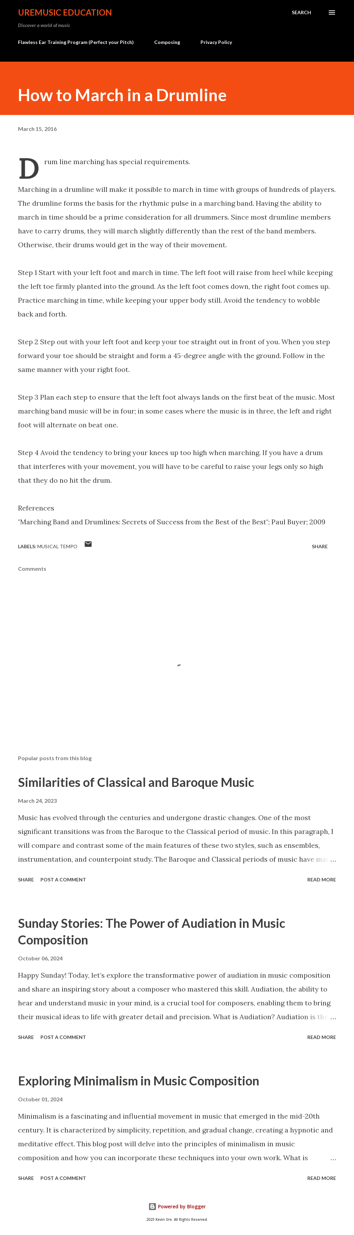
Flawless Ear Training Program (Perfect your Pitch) (76, 42)
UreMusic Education (65, 12)
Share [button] (320, 546)
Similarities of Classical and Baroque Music (136, 782)
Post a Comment (63, 879)
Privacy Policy (216, 42)
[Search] (301, 12)
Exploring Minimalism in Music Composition (138, 1080)
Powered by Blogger (177, 1206)
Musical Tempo (57, 546)
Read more (321, 879)
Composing (167, 42)
